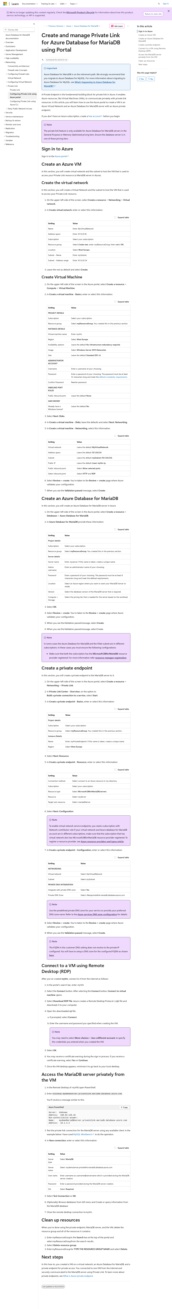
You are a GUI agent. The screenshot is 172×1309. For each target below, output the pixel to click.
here (51, 955)
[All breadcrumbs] (44, 26)
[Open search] (159, 3)
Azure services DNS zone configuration (97, 914)
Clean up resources (146, 60)
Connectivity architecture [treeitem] (18, 66)
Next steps (142, 64)
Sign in (166, 3)
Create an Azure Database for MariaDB (151, 39)
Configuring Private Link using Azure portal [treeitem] (23, 96)
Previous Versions (56, 26)
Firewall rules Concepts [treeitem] (17, 70)
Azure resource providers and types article (102, 841)
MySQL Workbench (82, 1134)
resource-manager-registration (110, 657)
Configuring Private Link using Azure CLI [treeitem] (23, 103)
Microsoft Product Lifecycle (80, 12)
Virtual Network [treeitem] (14, 78)
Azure (68, 26)
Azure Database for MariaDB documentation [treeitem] (18, 37)
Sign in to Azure (145, 31)
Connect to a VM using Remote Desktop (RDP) (151, 49)
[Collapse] (34, 23)
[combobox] (19, 30)
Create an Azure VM (147, 35)
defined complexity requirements (113, 377)
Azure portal (61, 156)
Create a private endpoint (149, 44)
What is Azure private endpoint (78, 1275)
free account (94, 116)
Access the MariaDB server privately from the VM (149, 55)
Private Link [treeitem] (15, 89)
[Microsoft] (5, 4)
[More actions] (128, 26)
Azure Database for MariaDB (86, 26)
